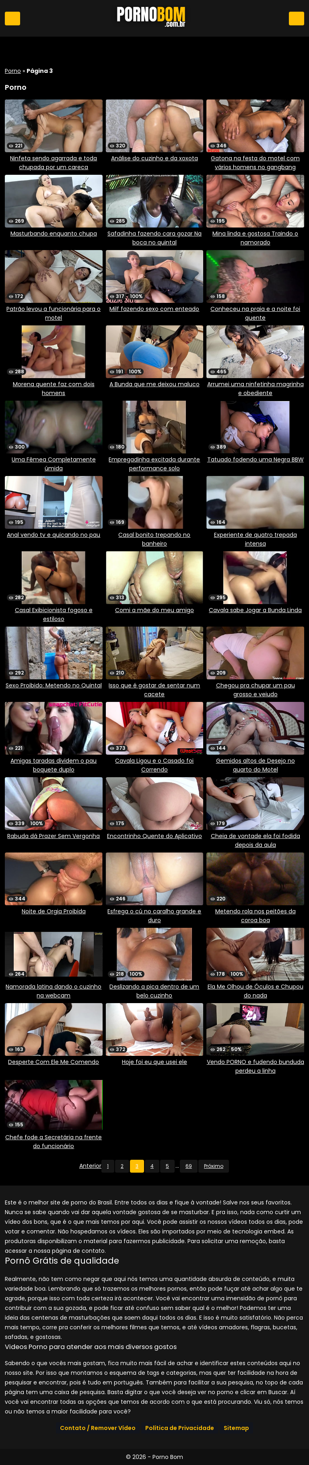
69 (188, 1166)
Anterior (90, 1166)
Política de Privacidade (179, 1428)
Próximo (213, 1166)
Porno (13, 71)
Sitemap (236, 1428)
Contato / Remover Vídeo (98, 1428)
